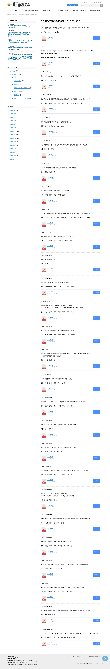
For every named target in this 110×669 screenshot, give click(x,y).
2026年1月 (13, 127)
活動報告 (16, 95)
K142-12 (50, 317)
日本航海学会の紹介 (31, 10)
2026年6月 (13, 110)
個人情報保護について (94, 656)
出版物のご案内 (63, 10)
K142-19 (50, 480)
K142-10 (50, 269)
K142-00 (50, 37)
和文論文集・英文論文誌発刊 (22, 88)
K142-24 (50, 597)
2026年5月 (13, 113)
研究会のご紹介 (95, 10)
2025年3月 (13, 159)
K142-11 (50, 291)
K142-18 (50, 457)
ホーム (15, 10)
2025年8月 (13, 145)
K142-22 (50, 551)
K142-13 (50, 340)
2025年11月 (13, 134)
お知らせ (12, 71)
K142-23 (50, 574)
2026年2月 (13, 124)
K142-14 (50, 365)
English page (72, 5)
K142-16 (50, 411)
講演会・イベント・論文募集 (22, 98)
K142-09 (50, 246)
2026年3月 (13, 120)
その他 (15, 77)
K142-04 (50, 131)
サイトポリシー (77, 656)
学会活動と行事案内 (79, 10)
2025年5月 (13, 155)
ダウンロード (96, 38)
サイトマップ (87, 2)
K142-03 (50, 108)
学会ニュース (47, 10)
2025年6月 (13, 152)
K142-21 (50, 528)
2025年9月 (13, 141)
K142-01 (50, 62)
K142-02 (50, 85)
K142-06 (50, 177)
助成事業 (16, 84)
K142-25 (50, 619)
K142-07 (50, 200)
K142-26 (50, 642)
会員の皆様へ (17, 81)
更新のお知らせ (18, 91)
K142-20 (50, 505)
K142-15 (50, 388)
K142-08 (50, 223)
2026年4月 (13, 117)
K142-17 (50, 434)
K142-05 (50, 154)
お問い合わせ (97, 2)
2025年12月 (13, 131)
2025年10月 (13, 138)
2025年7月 (13, 148)
